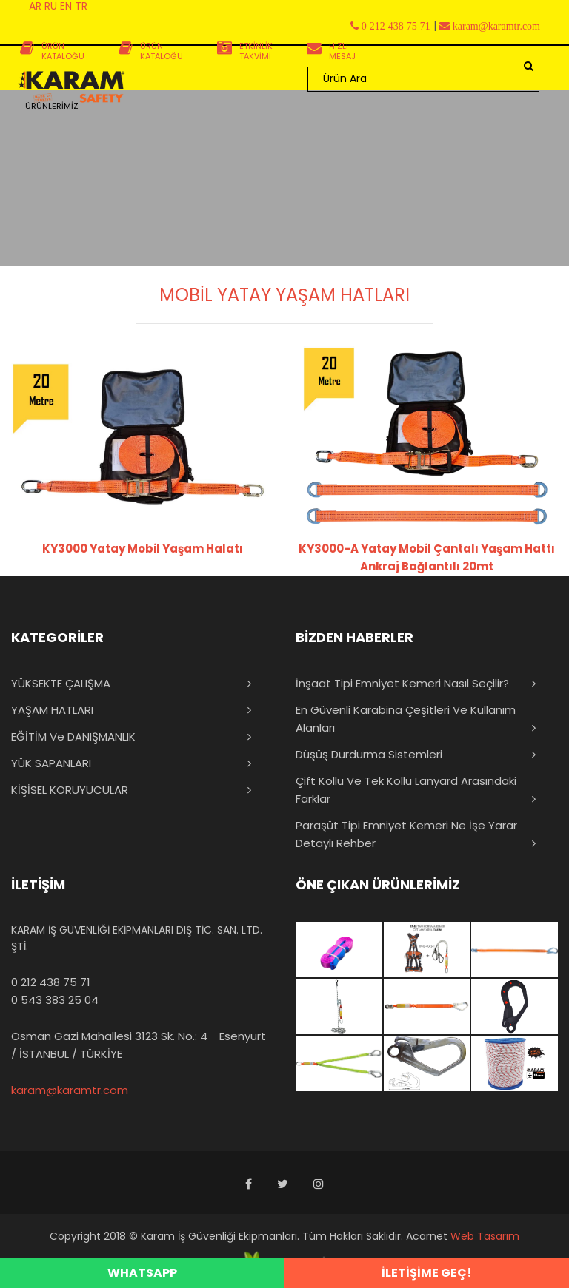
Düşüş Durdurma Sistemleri (369, 754)
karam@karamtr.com (69, 1090)
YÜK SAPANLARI (51, 763)
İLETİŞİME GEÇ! (427, 1272)
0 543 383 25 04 (55, 1000)
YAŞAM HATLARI (52, 710)
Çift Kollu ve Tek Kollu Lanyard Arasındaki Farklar (406, 789)
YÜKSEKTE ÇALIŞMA (60, 683)
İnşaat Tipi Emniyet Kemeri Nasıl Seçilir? (402, 683)
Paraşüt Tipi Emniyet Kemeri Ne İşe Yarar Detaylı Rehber (406, 834)
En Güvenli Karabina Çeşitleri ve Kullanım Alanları (406, 718)
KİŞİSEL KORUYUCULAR (69, 790)
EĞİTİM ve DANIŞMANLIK (73, 736)
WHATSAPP (142, 1272)
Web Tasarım (484, 1236)
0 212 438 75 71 (50, 982)
